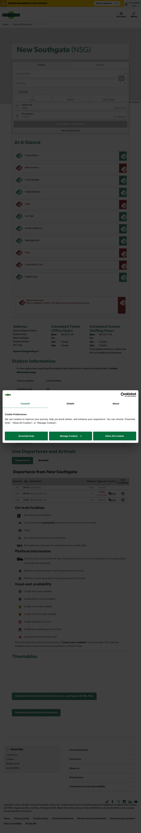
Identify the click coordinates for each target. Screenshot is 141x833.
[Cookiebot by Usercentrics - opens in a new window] (123, 395)
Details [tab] (70, 403)
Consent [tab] (25, 403)
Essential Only (26, 436)
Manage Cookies (70, 436)
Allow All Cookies (114, 436)
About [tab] (115, 403)
